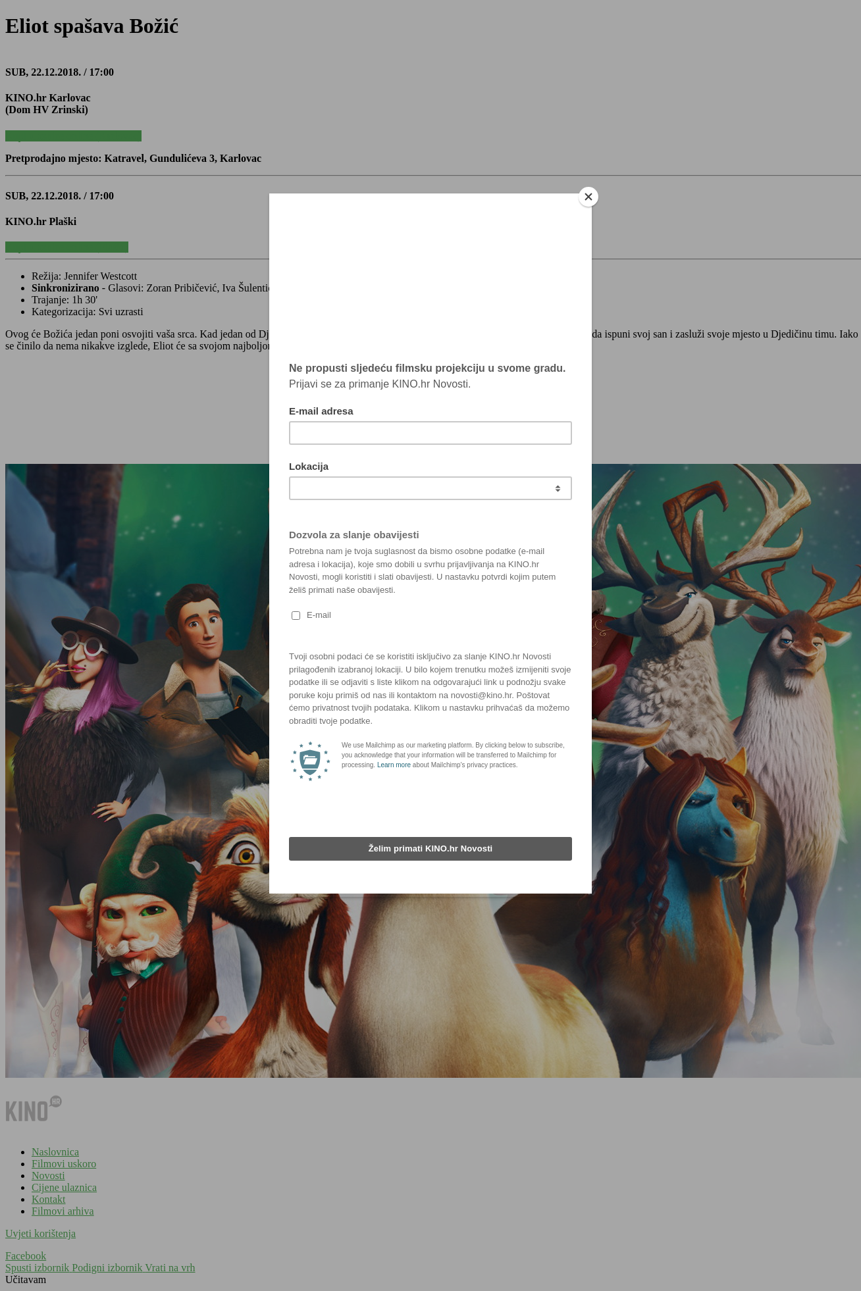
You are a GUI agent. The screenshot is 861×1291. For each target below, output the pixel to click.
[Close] (588, 197)
